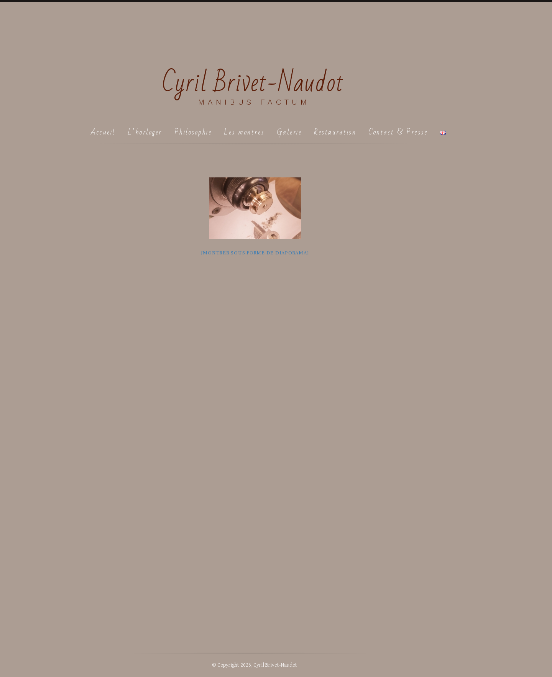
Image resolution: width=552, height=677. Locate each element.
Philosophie (193, 132)
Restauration (335, 132)
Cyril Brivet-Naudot (253, 83)
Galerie (289, 132)
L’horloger (145, 132)
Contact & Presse (397, 132)
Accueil (102, 132)
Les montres (244, 132)
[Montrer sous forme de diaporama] (255, 253)
